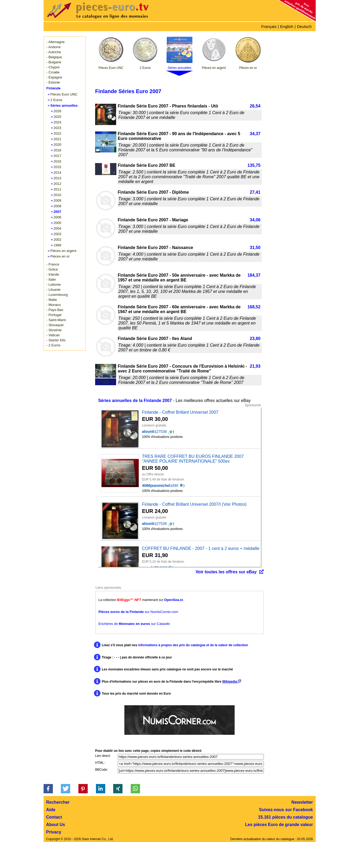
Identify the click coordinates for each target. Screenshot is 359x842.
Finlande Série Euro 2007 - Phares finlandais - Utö (168, 106)
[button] (48, 788)
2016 (57, 161)
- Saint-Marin (56, 320)
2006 (57, 217)
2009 (57, 200)
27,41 (255, 192)
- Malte (52, 300)
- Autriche (54, 52)
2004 (57, 228)
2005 (57, 223)
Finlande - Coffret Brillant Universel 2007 (180, 412)
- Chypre (53, 67)
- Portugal (54, 315)
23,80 (255, 338)
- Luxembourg (57, 295)
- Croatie (53, 72)
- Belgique (54, 57)
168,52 (253, 307)
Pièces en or (60, 256)
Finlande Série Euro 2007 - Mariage (153, 220)
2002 (57, 240)
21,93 (255, 366)
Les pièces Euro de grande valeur (279, 824)
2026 (57, 111)
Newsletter (302, 802)
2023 (57, 128)
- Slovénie (54, 330)
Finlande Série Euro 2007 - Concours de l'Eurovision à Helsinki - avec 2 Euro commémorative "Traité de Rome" (182, 368)
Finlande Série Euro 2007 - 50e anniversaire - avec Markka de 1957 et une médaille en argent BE (179, 277)
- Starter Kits (56, 340)
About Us (55, 824)
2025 (57, 117)
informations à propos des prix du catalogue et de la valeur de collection (193, 645)
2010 (57, 195)
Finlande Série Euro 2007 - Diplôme (153, 192)
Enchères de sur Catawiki (134, 624)
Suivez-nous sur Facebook (286, 809)
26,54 (255, 106)
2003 (57, 234)
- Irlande (53, 274)
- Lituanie (54, 290)
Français (269, 26)
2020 (57, 145)
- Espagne (54, 77)
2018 (57, 150)
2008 (57, 206)
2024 (57, 122)
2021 (57, 139)
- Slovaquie (55, 325)
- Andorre (54, 47)
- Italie (51, 279)
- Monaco (54, 305)
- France (53, 264)
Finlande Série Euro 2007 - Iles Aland (155, 338)
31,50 (255, 247)
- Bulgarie (54, 62)
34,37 (255, 133)
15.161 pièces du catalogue (285, 817)
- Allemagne (56, 42)
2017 (57, 156)
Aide (51, 809)
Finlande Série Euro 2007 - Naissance (155, 247)
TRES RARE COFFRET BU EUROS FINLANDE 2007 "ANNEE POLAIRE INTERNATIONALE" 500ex (193, 458)
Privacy (53, 832)
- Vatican (53, 335)
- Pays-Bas (55, 310)
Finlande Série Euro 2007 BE (146, 165)
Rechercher (58, 802)
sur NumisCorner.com (138, 612)
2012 (57, 184)
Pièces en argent (63, 251)
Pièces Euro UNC (64, 94)
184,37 (253, 275)
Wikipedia (231, 681)
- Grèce (52, 269)
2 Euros (56, 100)
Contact (54, 817)
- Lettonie (54, 285)
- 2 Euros (54, 345)
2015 (57, 167)
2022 (57, 133)
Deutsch (304, 26)
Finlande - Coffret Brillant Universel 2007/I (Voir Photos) (194, 504)
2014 (57, 173)
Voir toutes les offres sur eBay (226, 572)
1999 (57, 245)
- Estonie (53, 82)
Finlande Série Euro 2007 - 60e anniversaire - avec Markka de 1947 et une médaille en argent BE (179, 309)
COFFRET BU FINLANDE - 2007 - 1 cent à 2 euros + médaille (200, 548)
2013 (57, 178)
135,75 (253, 165)
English (286, 26)
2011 (57, 189)
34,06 (255, 220)
